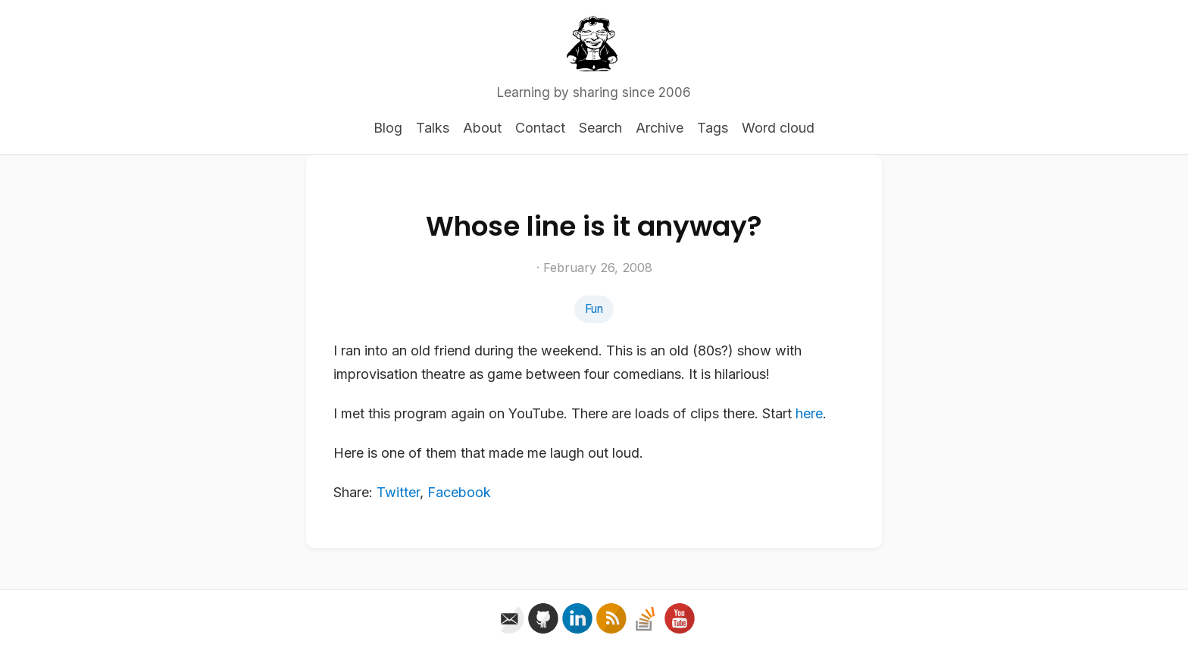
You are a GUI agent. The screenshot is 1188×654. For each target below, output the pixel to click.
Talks (432, 128)
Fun (594, 309)
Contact (540, 128)
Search (600, 128)
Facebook (459, 492)
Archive (659, 128)
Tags (712, 128)
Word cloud (778, 128)
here (809, 413)
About (482, 128)
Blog (388, 128)
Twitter (398, 492)
